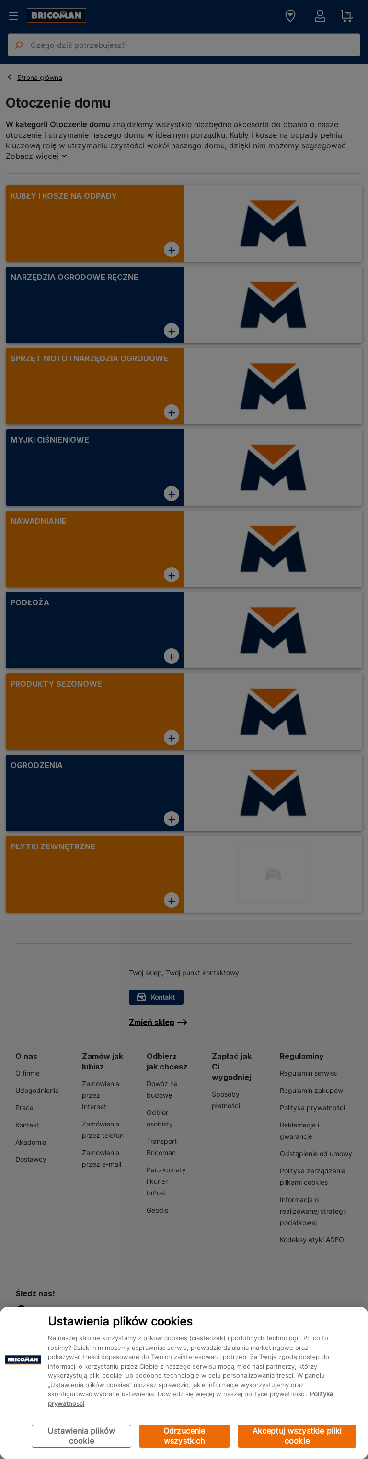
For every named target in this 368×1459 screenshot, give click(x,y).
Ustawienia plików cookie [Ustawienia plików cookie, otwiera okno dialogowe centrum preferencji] (81, 1436)
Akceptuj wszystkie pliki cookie (297, 1436)
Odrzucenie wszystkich (184, 1436)
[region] (184, 1383)
